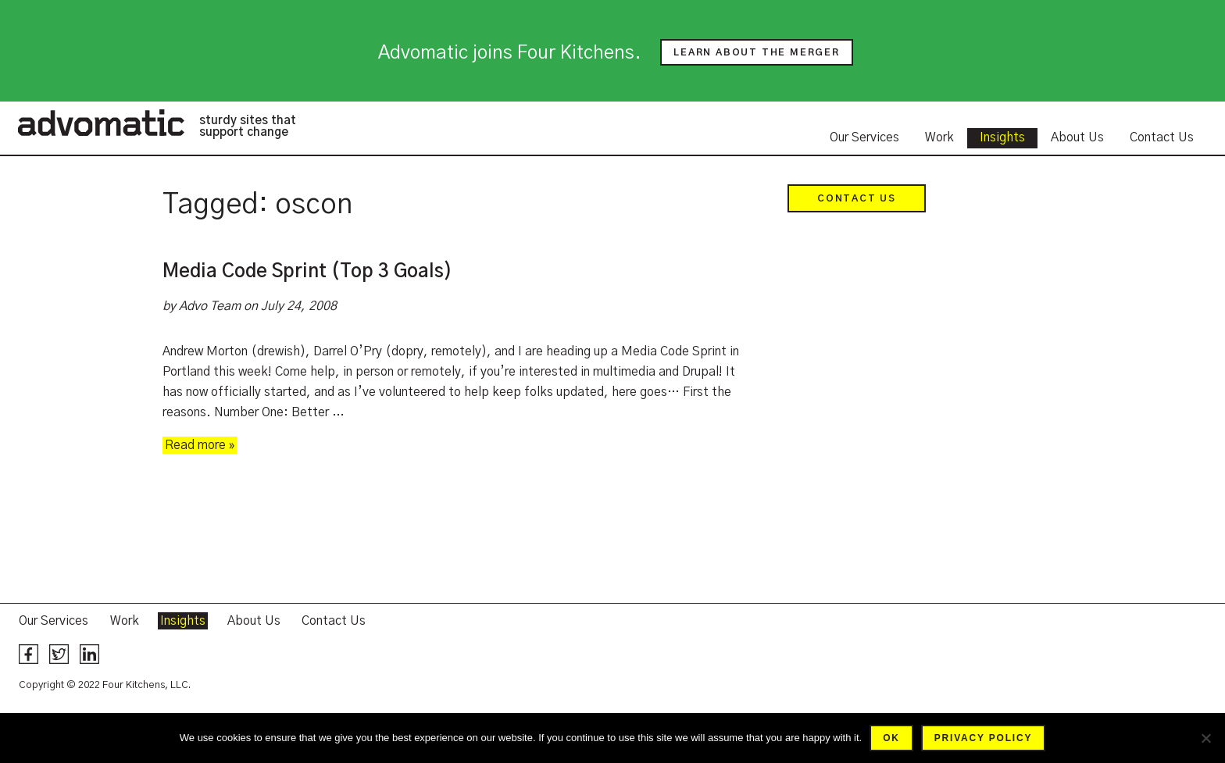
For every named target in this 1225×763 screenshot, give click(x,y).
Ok (891, 738)
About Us (1077, 137)
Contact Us (1162, 137)
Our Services (864, 137)
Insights (1002, 137)
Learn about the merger (756, 52)
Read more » (199, 445)
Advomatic (101, 122)
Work (939, 137)
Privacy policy (983, 738)
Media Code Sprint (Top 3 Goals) (307, 271)
